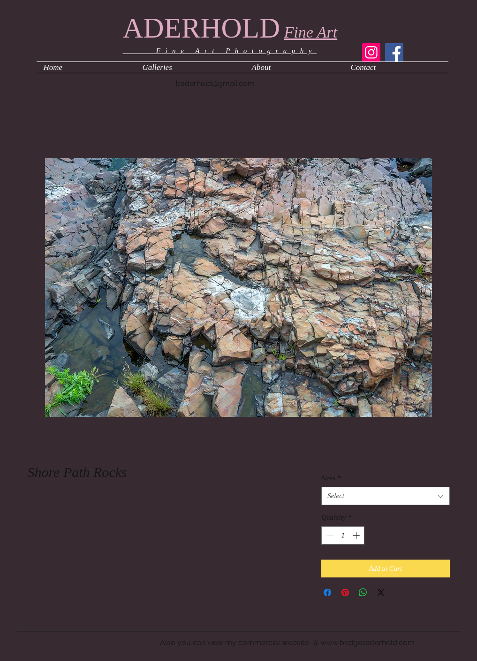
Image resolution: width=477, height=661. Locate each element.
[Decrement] (329, 535)
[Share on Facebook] (327, 592)
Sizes (331, 478)
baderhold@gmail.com (215, 83)
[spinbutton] (343, 535)
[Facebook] (394, 52)
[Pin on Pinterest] (345, 592)
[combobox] (385, 496)
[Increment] (357, 535)
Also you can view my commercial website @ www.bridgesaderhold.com (287, 642)
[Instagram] (371, 52)
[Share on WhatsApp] (363, 592)
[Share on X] (380, 592)
